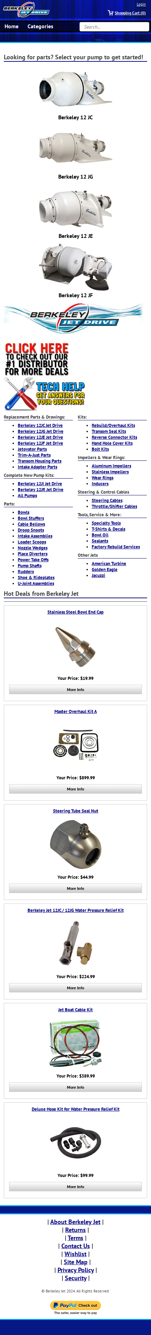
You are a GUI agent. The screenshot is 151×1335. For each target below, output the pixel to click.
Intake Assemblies (35, 536)
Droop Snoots (31, 530)
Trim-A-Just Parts (34, 455)
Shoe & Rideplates (36, 577)
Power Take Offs (33, 560)
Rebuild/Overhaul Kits (113, 425)
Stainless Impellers (110, 472)
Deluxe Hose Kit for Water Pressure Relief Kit (76, 1109)
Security (75, 1278)
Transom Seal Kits (109, 431)
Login (141, 4)
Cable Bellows (31, 524)
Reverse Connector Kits (114, 437)
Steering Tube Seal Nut (75, 811)
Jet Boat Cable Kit (75, 1010)
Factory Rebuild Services (116, 547)
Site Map (76, 1262)
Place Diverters (32, 554)
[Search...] (114, 26)
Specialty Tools (106, 523)
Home (11, 26)
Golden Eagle (105, 569)
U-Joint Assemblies (36, 583)
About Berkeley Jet (75, 1222)
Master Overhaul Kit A (75, 711)
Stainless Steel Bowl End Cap (75, 612)
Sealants (100, 541)
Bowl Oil (100, 535)
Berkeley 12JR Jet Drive (40, 490)
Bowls (23, 512)
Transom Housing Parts (39, 461)
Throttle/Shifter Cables (114, 506)
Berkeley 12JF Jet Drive (40, 443)
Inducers (100, 484)
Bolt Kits (100, 449)
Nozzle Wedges (32, 548)
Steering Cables (107, 500)
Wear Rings (102, 478)
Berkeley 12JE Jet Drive (40, 437)
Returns (75, 1230)
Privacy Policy (76, 1270)
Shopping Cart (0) (130, 12)
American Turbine (109, 564)
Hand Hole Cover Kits (112, 443)
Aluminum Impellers (111, 466)
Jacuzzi (98, 575)
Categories (40, 26)
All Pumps (27, 495)
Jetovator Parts (32, 449)
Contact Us (75, 1246)
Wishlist (75, 1254)
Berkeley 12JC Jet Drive (40, 425)
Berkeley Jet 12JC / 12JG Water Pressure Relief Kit (76, 910)
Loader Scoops (32, 542)
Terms (75, 1238)
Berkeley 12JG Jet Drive (40, 431)
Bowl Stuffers (31, 518)
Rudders (26, 572)
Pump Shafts (29, 566)
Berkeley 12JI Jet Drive (40, 484)
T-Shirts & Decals (108, 529)
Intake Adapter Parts (37, 467)
